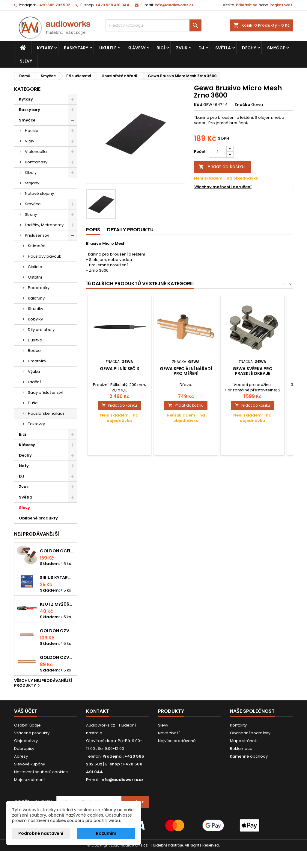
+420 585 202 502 (53, 4)
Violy (29, 141)
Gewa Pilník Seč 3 (119, 369)
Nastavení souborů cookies (41, 772)
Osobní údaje (27, 725)
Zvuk (181, 48)
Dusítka (35, 340)
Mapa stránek (243, 741)
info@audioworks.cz (174, 4)
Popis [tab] (93, 229)
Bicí (160, 48)
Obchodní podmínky (250, 733)
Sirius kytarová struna (57, 577)
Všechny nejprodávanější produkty (43, 683)
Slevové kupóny (29, 764)
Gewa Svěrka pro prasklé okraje (253, 371)
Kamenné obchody (249, 756)
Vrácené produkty (31, 733)
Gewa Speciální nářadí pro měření (186, 371)
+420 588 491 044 (112, 4)
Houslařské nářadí (46, 413)
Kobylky (35, 319)
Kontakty (238, 725)
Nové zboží (169, 733)
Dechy (249, 48)
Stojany (32, 183)
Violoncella (36, 151)
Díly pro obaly (41, 329)
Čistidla (35, 267)
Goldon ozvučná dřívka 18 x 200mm (57, 630)
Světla (223, 48)
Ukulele (107, 48)
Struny (31, 214)
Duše (33, 403)
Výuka (34, 371)
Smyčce (276, 48)
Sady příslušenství (45, 392)
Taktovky (36, 424)
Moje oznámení (29, 779)
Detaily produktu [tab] (130, 229)
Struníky (35, 308)
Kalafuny (36, 298)
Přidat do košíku (221, 166)
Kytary (45, 48)
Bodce (34, 350)
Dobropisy (24, 748)
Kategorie (27, 89)
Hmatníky (37, 361)
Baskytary (76, 48)
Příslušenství (37, 235)
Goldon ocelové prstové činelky (57, 550)
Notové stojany (39, 193)
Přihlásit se (246, 4)
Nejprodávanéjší (37, 534)
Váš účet (25, 711)
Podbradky (38, 288)
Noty (24, 466)
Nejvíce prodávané (177, 741)
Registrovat (281, 4)
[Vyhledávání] (153, 25)
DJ (201, 48)
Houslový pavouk (44, 256)
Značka (242, 104)
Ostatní (35, 277)
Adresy (21, 756)
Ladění (34, 382)
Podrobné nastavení (40, 833)
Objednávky (26, 741)
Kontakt (97, 711)
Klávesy (136, 48)
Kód (198, 104)
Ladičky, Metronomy (44, 225)
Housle (31, 130)
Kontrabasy (36, 162)
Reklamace (241, 748)
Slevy (26, 61)
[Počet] (218, 152)
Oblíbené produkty (38, 518)
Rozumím (106, 833)
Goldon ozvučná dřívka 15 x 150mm (57, 657)
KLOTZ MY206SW (57, 604)
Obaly (31, 172)
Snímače (37, 246)
